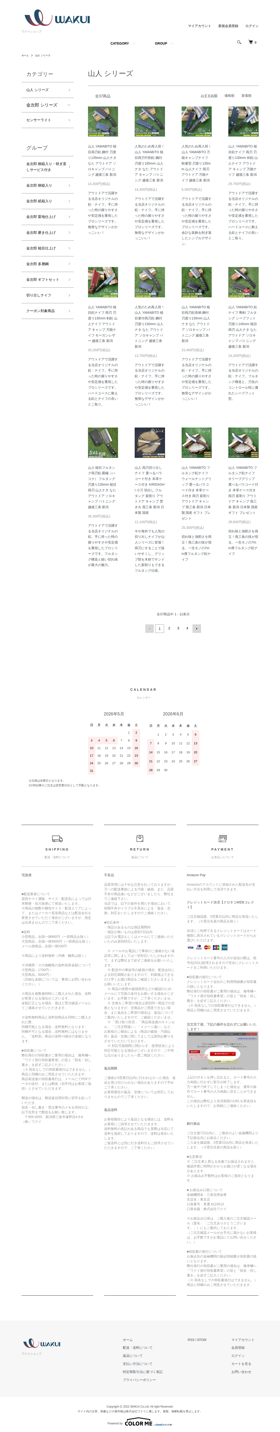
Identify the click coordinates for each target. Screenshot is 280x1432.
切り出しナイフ (41, 324)
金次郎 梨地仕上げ (44, 232)
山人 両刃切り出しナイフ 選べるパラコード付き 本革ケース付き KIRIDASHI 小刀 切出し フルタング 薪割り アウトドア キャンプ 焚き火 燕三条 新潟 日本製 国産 (150, 490)
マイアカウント (199, 26)
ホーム (26, 55)
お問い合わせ (245, 1370)
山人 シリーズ (46, 55)
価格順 (229, 95)
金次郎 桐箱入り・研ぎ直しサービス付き (44, 174)
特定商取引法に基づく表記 (154, 1370)
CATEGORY (119, 43)
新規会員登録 (228, 26)
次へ (196, 628)
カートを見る (245, 1363)
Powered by (140, 1420)
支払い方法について (149, 1363)
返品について (144, 1355)
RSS (198, 1338)
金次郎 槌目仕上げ (44, 266)
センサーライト (41, 122)
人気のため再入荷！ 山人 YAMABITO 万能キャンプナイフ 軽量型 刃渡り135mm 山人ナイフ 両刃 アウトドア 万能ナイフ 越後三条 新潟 (196, 163)
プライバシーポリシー (150, 1379)
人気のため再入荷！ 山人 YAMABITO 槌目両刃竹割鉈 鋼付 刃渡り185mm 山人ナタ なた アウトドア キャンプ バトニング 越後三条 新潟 (150, 163)
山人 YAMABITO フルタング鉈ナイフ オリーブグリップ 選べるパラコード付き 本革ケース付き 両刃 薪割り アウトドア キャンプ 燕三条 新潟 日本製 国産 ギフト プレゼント (243, 490)
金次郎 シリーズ (41, 106)
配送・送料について (149, 1347)
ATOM (209, 1338)
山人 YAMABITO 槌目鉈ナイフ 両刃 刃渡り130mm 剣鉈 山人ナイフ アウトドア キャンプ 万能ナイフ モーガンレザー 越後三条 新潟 (102, 324)
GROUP (161, 43)
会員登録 (242, 1347)
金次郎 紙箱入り (41, 215)
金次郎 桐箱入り (41, 198)
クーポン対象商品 (43, 341)
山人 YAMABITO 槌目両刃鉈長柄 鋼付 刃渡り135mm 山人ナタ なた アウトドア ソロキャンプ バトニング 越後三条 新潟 (196, 324)
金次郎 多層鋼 (39, 283)
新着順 (247, 95)
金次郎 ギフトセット (44, 304)
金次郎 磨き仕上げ (44, 249)
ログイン (252, 26)
